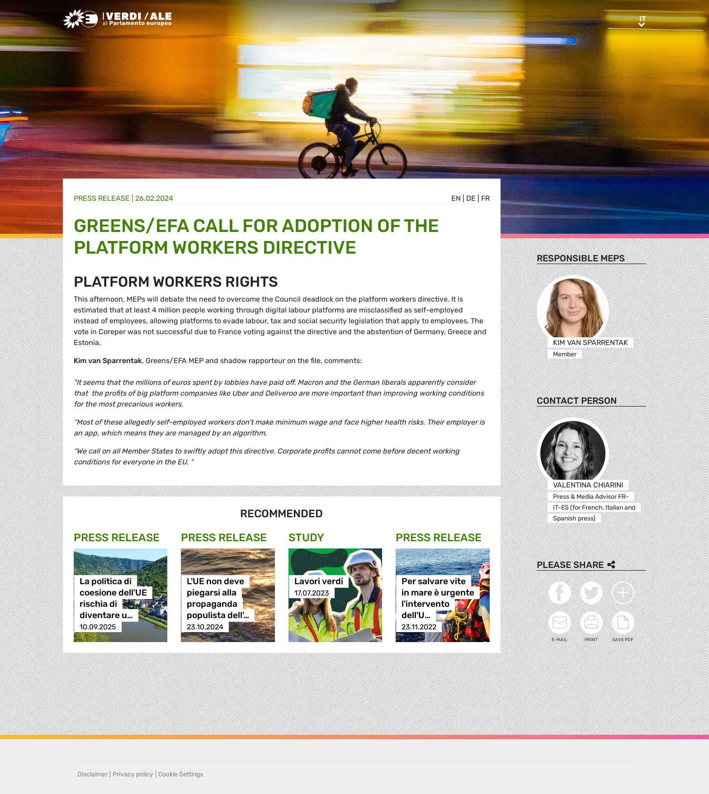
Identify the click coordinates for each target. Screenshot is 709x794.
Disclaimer (92, 774)
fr (485, 198)
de (471, 198)
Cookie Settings (180, 774)
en (456, 198)
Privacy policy (133, 774)
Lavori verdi (318, 582)
